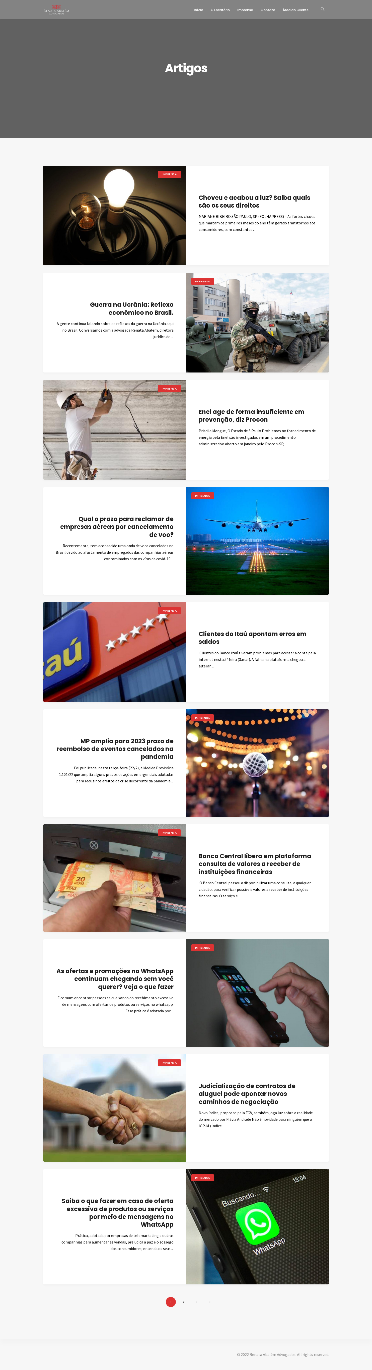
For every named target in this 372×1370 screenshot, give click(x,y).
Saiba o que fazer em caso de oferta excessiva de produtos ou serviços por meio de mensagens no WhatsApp (118, 1213)
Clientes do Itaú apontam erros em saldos (253, 638)
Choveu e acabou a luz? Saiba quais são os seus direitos (254, 202)
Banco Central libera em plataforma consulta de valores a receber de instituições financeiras (255, 864)
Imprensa (245, 10)
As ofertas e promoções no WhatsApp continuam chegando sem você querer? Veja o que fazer (115, 979)
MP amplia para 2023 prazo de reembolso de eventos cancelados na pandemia (115, 749)
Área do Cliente (296, 10)
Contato (268, 10)
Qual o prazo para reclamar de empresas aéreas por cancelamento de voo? (117, 527)
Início (198, 10)
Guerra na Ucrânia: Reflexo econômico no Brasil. (132, 308)
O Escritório (220, 10)
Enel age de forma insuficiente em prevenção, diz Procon (252, 416)
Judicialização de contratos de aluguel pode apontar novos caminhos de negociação (247, 1094)
